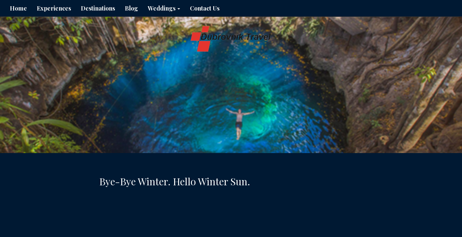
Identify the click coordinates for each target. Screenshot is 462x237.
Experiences (54, 8)
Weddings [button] (164, 8)
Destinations (98, 8)
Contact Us (204, 8)
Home (18, 8)
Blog (131, 8)
